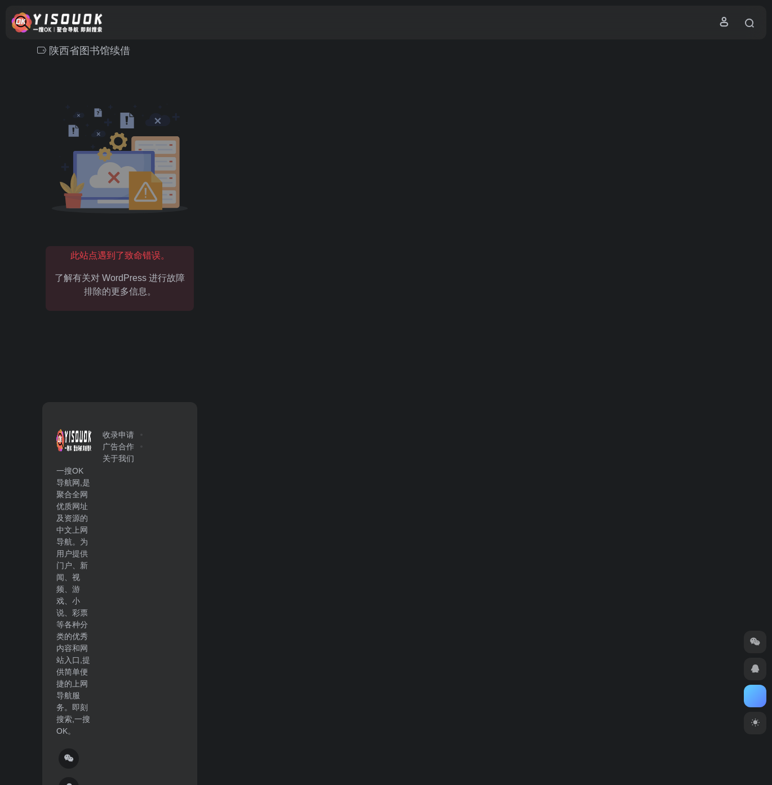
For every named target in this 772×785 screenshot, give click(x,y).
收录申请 (118, 434)
